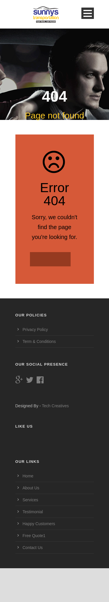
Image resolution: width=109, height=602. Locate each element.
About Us (31, 488)
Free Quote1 (34, 535)
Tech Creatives (55, 405)
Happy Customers (39, 523)
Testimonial (33, 511)
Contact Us (33, 547)
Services (30, 499)
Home (28, 476)
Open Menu (87, 13)
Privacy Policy (35, 329)
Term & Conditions (39, 341)
